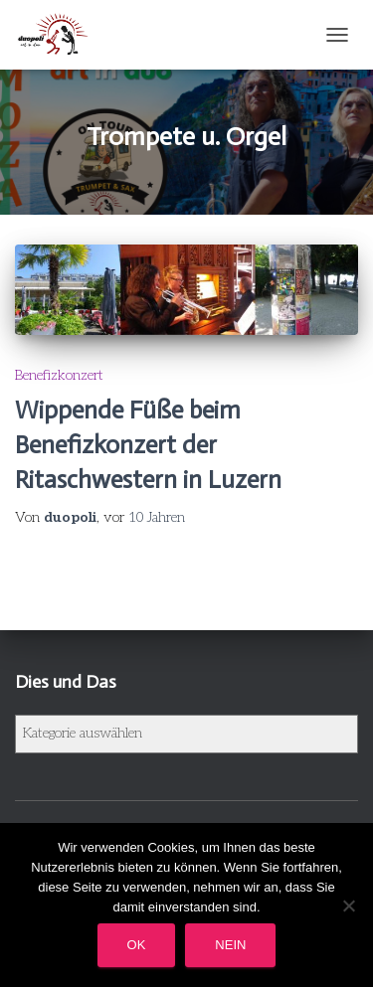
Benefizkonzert (59, 375)
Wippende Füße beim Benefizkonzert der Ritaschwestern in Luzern (148, 445)
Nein (230, 944)
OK (136, 944)
